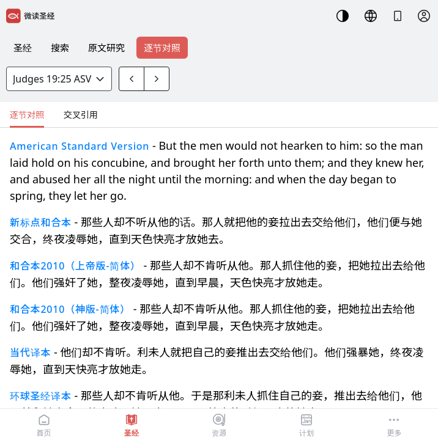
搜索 (60, 48)
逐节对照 (162, 48)
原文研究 (106, 48)
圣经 (22, 48)
